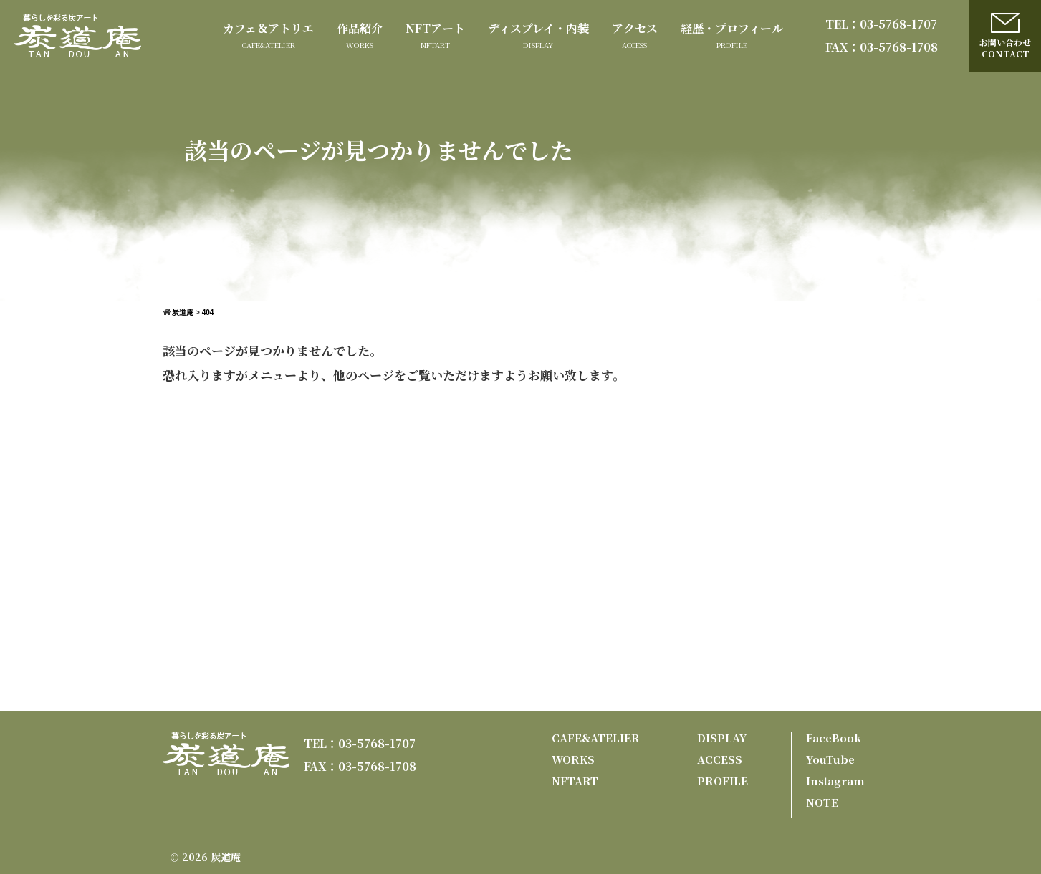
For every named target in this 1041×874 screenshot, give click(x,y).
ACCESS (719, 759)
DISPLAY (722, 737)
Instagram (835, 780)
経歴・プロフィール (732, 28)
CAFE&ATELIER (596, 737)
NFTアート (435, 28)
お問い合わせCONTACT (1005, 36)
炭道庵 (226, 857)
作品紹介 (360, 28)
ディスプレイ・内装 (538, 28)
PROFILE (722, 780)
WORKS (573, 759)
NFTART (575, 780)
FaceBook (833, 737)
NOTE (822, 802)
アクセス (635, 28)
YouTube (830, 759)
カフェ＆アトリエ (268, 28)
